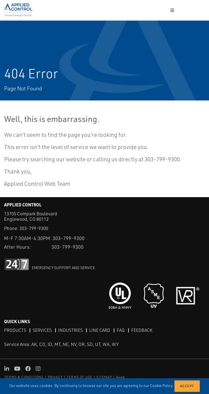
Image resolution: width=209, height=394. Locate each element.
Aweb (120, 377)
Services (42, 330)
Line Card (99, 330)
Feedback (141, 330)
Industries (70, 330)
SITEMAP (104, 377)
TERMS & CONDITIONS (24, 377)
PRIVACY (55, 377)
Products (15, 330)
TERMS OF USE (79, 377)
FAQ (121, 330)
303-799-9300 (33, 228)
